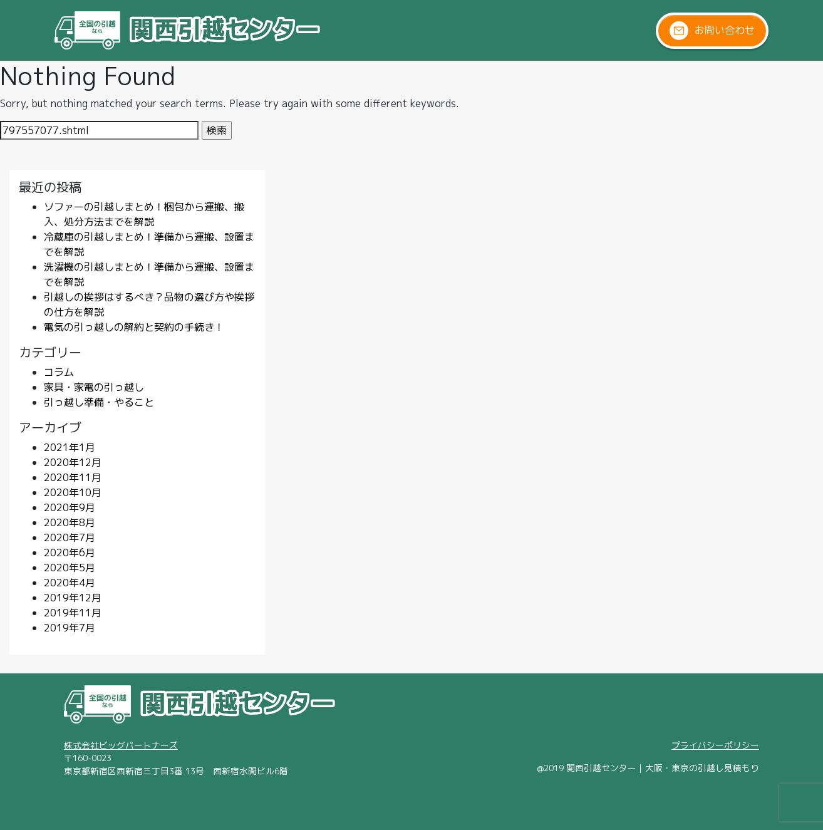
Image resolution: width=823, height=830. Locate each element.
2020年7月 (69, 537)
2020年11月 (72, 477)
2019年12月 (72, 597)
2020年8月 (69, 522)
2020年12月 (72, 462)
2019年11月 (72, 613)
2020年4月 (69, 582)
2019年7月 (69, 628)
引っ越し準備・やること (99, 402)
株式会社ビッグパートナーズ (121, 745)
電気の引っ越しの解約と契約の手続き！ (134, 327)
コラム (59, 372)
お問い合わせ (712, 30)
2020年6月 (69, 552)
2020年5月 (69, 567)
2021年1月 (69, 447)
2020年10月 (72, 492)
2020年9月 (69, 507)
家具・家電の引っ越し (94, 387)
